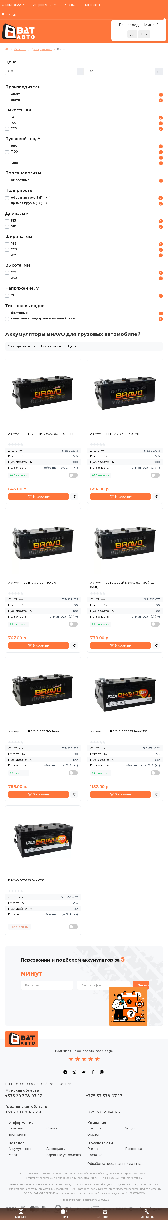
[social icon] (65, 1072)
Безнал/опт (17, 1134)
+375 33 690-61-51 (103, 1112)
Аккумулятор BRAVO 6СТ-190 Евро (33, 731)
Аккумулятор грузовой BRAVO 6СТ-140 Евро (40, 433)
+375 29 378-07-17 (23, 1096)
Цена (72, 346)
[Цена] (41, 71)
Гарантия (16, 1128)
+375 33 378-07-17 (104, 1096)
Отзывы (93, 1134)
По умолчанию (51, 346)
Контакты (92, 5)
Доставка (94, 1155)
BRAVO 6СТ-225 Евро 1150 (26, 880)
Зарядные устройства (63, 1155)
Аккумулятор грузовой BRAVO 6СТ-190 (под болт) (122, 585)
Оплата (93, 1149)
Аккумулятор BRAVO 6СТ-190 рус (32, 582)
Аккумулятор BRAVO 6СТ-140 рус (114, 433)
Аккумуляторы (20, 1149)
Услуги (130, 1128)
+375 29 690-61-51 (23, 1112)
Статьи (70, 5)
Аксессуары (55, 1149)
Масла (14, 1155)
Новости (94, 1128)
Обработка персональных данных (114, 1164)
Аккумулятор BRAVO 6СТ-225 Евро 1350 (119, 731)
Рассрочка (133, 1149)
